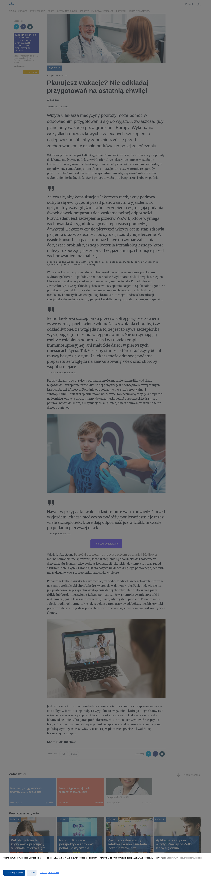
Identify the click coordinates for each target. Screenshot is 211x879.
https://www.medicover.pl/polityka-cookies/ (184, 858)
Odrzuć (31, 872)
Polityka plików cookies (49, 872)
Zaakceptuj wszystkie (14, 872)
